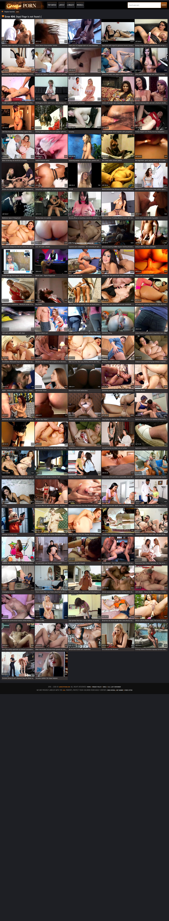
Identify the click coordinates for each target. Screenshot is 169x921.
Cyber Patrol (111, 690)
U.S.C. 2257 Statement (114, 687)
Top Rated (52, 5)
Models (80, 5)
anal (17, 12)
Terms (89, 687)
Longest (70, 5)
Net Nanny (119, 690)
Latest (62, 5)
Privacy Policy (97, 687)
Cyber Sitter (128, 690)
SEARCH (164, 5)
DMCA (104, 687)
